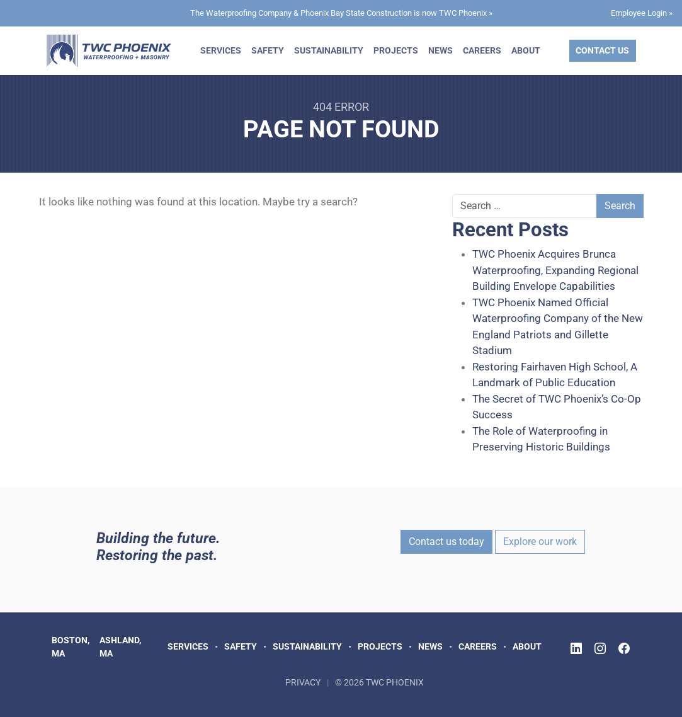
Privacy (303, 682)
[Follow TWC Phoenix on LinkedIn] (576, 648)
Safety (267, 50)
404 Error (341, 106)
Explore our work (540, 542)
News (440, 50)
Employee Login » (642, 13)
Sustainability (328, 50)
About (525, 50)
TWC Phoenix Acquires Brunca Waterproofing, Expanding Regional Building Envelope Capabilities (555, 270)
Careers (482, 50)
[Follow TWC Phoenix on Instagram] (600, 648)
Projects (395, 50)
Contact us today (446, 542)
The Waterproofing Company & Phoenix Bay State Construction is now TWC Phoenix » (341, 13)
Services (220, 50)
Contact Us (602, 50)
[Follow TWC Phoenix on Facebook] (624, 648)
